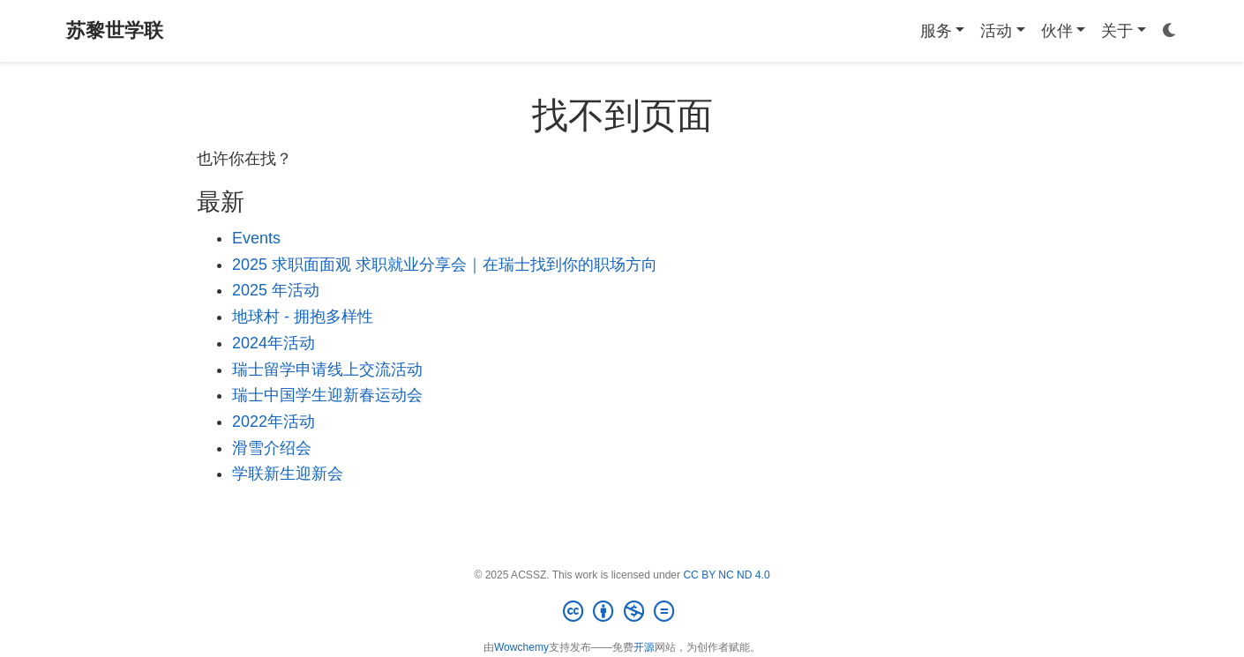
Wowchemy (521, 647)
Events (256, 238)
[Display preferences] (1170, 31)
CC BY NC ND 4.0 (726, 575)
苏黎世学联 (114, 30)
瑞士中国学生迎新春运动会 (327, 395)
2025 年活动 (275, 290)
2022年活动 (273, 421)
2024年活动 (273, 343)
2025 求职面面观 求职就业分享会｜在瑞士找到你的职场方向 (444, 264)
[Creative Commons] (622, 612)
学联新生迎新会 (287, 473)
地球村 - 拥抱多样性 (302, 316)
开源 (644, 647)
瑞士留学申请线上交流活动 (327, 369)
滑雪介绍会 (271, 448)
